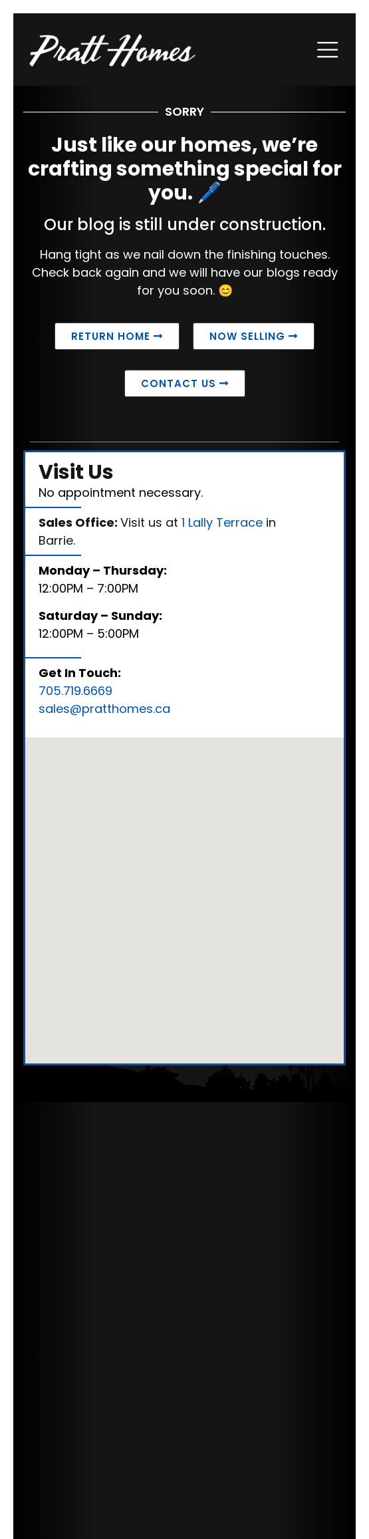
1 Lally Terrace (222, 522)
